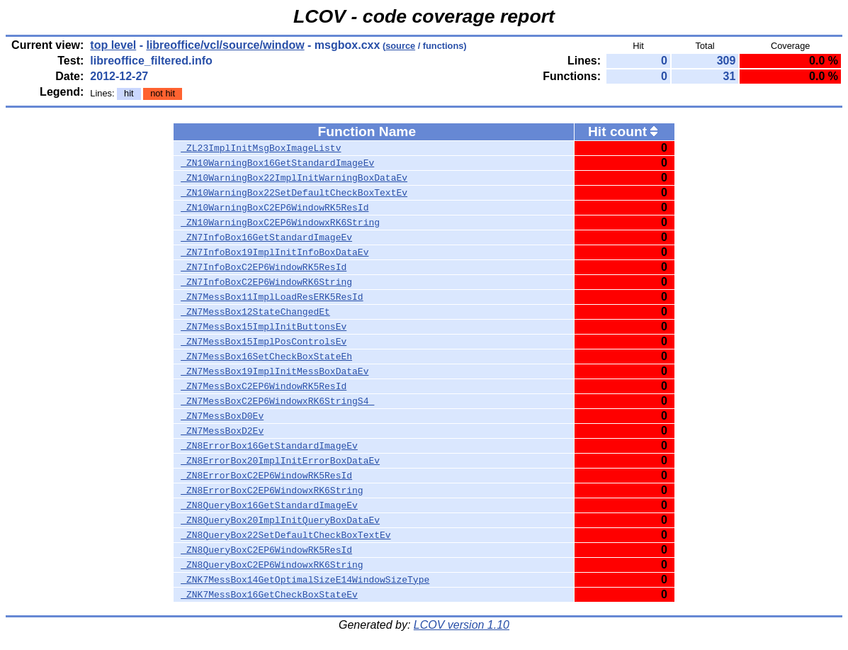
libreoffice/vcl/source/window (225, 45)
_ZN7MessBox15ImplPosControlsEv (263, 341)
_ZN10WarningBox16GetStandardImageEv (277, 163)
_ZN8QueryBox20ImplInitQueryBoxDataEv (280, 520)
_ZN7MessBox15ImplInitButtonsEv (263, 326)
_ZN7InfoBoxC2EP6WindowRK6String (266, 282)
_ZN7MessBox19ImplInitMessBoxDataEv (274, 371)
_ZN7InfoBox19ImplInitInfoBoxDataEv (274, 252)
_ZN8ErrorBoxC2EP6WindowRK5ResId (266, 475)
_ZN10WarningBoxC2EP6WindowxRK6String (280, 222)
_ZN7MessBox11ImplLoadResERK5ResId (272, 297)
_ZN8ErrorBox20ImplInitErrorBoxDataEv (280, 460)
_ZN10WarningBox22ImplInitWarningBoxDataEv (294, 178)
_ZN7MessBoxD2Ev (222, 431)
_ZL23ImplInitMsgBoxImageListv (261, 148)
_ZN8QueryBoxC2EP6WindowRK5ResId (266, 550)
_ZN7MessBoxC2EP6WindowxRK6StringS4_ (277, 401)
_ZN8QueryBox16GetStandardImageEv (269, 505)
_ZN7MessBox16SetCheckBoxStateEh (266, 356)
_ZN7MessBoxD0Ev (222, 416)
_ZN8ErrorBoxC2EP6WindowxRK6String (272, 490)
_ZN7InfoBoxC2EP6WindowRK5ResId (263, 267)
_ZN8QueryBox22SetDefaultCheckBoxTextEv (285, 535)
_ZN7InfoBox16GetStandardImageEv (266, 237)
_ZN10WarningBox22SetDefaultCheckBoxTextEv (294, 192)
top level (113, 45)
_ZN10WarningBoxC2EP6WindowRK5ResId (274, 207)
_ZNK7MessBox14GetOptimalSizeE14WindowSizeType (305, 579)
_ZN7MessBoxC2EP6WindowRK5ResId (263, 386)
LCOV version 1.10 (461, 625)
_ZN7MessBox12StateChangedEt (255, 312)
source (400, 45)
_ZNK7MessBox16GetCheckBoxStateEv (269, 594)
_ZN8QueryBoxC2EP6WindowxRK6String (272, 565)
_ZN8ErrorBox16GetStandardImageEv (269, 445)
